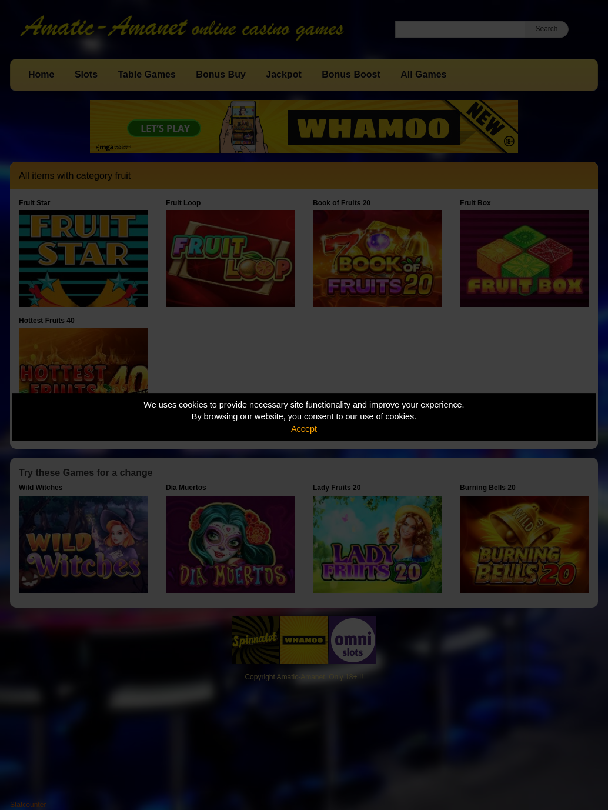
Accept (304, 429)
